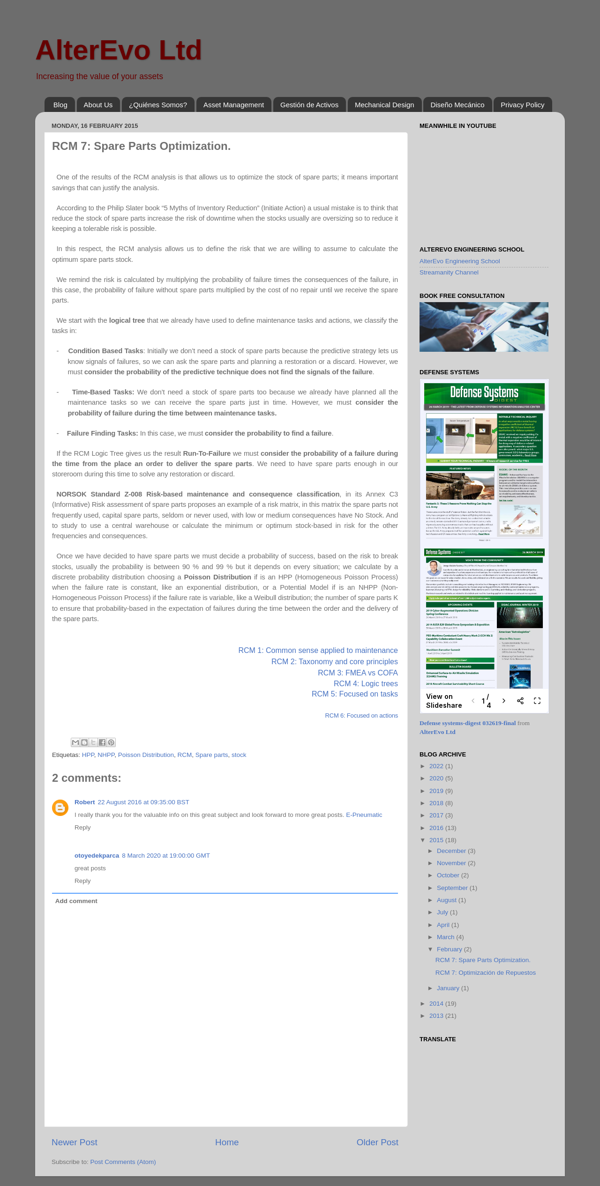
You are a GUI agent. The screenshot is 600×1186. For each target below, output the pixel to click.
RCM (184, 754)
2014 (437, 1003)
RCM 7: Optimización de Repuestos (485, 972)
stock (239, 754)
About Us (98, 105)
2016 (437, 827)
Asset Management (233, 105)
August (447, 900)
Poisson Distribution (146, 754)
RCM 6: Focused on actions (361, 715)
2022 (437, 766)
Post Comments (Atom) (123, 1161)
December (452, 850)
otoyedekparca (97, 855)
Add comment (76, 900)
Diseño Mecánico (457, 105)
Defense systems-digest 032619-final (468, 722)
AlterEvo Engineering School (460, 261)
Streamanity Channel (449, 272)
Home (227, 1142)
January (449, 988)
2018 (437, 803)
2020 (437, 778)
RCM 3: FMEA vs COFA (358, 673)
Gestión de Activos (309, 105)
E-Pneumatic (364, 814)
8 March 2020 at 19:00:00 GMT (166, 855)
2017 (437, 815)
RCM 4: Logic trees (366, 684)
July (443, 912)
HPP (88, 754)
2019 (437, 790)
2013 (437, 1015)
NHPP (106, 754)
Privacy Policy (522, 105)
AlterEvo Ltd (118, 50)
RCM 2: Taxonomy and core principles (334, 662)
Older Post (377, 1142)
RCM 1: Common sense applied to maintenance (318, 650)
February (450, 949)
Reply (83, 827)
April (444, 924)
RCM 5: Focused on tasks (355, 694)
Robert (85, 802)
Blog (60, 105)
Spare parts (211, 754)
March (446, 937)
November (452, 863)
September (453, 887)
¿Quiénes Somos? (158, 105)
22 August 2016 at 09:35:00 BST (143, 802)
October (449, 875)
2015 (437, 840)
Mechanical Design (384, 105)
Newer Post (75, 1142)
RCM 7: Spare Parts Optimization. (483, 960)
